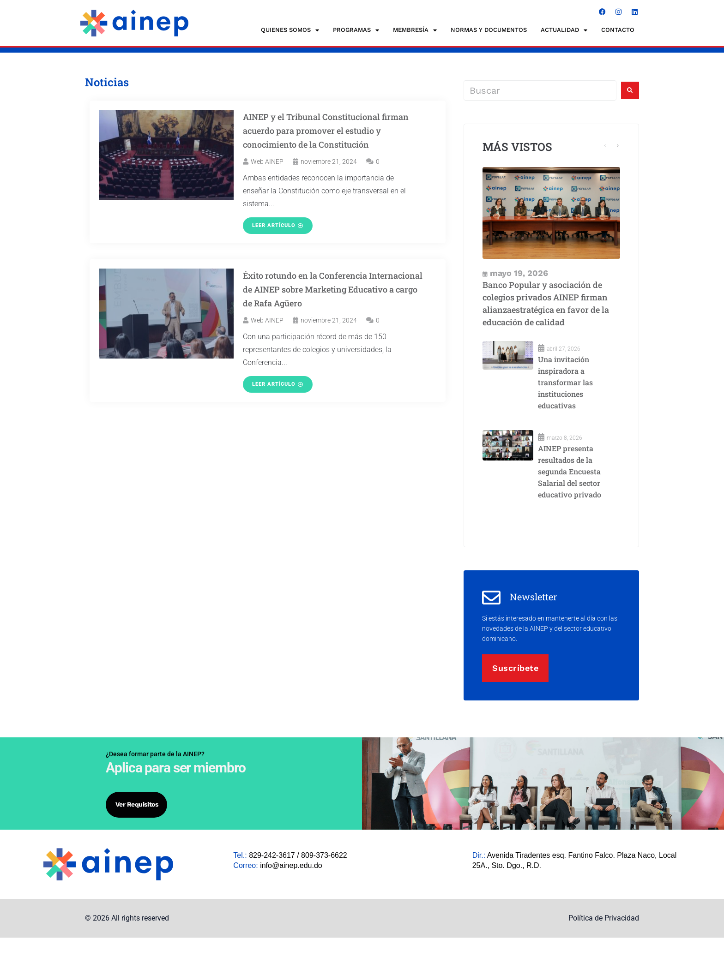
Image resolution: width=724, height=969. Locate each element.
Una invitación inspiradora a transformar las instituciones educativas (565, 382)
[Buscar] (540, 90)
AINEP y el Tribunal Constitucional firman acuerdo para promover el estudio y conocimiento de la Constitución (326, 130)
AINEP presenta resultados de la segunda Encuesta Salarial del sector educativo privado (569, 471)
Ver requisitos (117, 822)
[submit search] (630, 90)
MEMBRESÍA (415, 30)
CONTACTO (617, 29)
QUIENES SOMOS (290, 30)
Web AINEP (267, 161)
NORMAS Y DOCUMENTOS (489, 29)
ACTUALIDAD (564, 30)
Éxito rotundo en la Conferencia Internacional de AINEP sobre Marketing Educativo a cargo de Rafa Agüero (332, 289)
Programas (356, 30)
